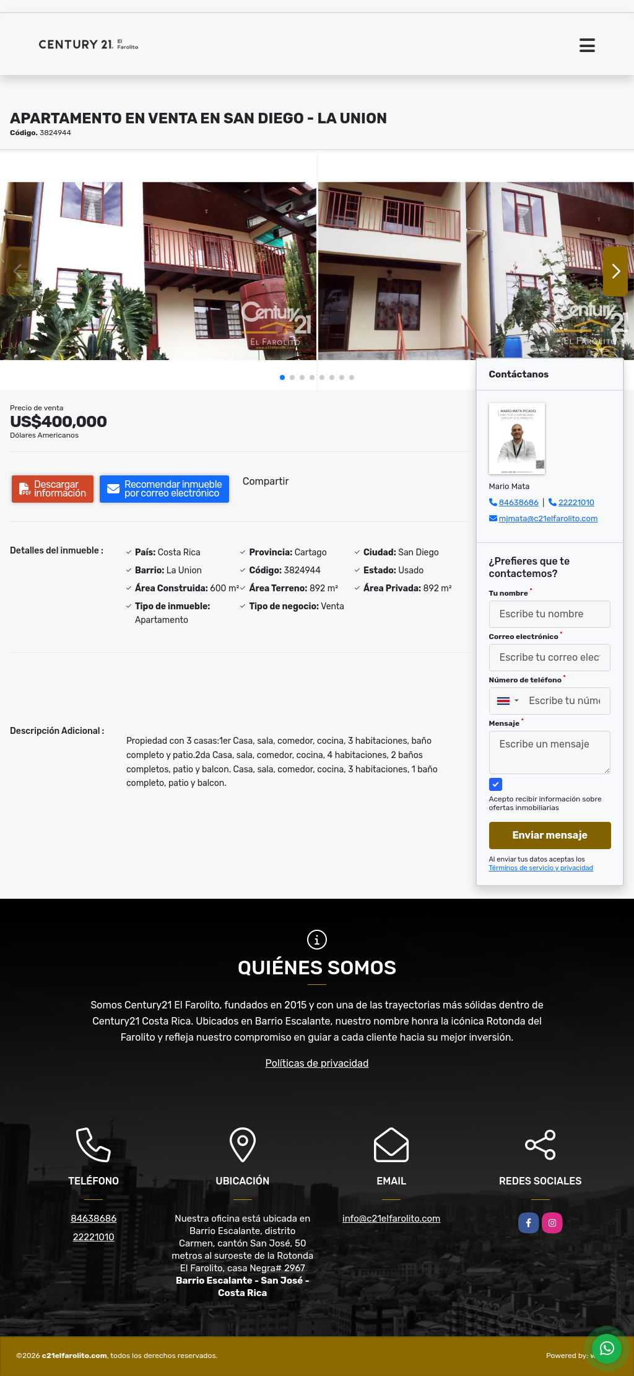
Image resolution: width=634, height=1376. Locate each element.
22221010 (576, 502)
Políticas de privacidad (317, 1063)
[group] (158, 271)
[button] (282, 377)
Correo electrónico (526, 636)
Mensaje (506, 723)
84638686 (519, 502)
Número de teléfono (527, 679)
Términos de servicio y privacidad (541, 868)
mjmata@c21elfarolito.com (548, 518)
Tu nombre (510, 593)
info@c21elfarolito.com (391, 1218)
